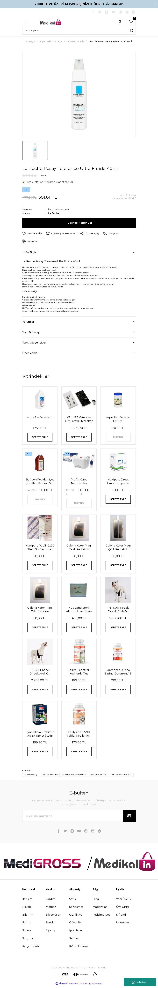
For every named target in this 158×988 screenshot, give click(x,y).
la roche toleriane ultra (121, 777)
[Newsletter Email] (79, 818)
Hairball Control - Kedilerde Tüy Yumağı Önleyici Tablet (79, 673)
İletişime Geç (101, 916)
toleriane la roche (98, 777)
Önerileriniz (29, 353)
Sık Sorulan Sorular (53, 920)
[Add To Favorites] (32, 233)
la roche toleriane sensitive (74, 777)
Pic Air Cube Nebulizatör (79, 481)
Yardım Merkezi (51, 904)
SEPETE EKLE (40, 437)
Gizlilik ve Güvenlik (75, 920)
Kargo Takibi (31, 948)
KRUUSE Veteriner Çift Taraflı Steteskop (79, 419)
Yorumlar (28, 321)
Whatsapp (140, 982)
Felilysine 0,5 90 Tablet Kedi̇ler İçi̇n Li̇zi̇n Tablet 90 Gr (79, 735)
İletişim (27, 901)
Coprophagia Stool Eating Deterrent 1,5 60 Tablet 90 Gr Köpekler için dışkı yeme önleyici (118, 673)
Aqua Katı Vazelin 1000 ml (118, 419)
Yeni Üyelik (123, 901)
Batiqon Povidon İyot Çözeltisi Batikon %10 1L (40, 481)
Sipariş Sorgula (27, 936)
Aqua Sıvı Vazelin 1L (40, 417)
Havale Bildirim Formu (27, 916)
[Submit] (129, 818)
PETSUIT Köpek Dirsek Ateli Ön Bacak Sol (118, 610)
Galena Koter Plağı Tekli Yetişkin (40, 610)
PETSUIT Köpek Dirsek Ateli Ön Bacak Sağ (39, 673)
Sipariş (50, 932)
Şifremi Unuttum (122, 920)
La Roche (53, 213)
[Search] (79, 31)
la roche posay (30, 777)
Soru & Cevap (31, 332)
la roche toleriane (49, 777)
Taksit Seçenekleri (34, 342)
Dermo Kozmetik (58, 209)
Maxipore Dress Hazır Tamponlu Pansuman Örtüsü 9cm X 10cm (118, 481)
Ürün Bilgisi (29, 252)
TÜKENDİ (118, 437)
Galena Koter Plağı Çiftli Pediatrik (118, 548)
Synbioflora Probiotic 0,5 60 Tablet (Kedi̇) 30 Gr (40, 735)
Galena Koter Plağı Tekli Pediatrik (79, 548)
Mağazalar (100, 908)
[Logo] (50, 22)
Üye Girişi (122, 908)
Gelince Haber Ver (80, 222)
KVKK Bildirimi (79, 948)
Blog (96, 901)
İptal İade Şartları (75, 936)
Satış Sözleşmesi (76, 904)
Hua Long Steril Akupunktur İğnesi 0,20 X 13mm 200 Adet (79, 610)
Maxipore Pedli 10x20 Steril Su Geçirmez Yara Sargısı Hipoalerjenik (40, 548)
